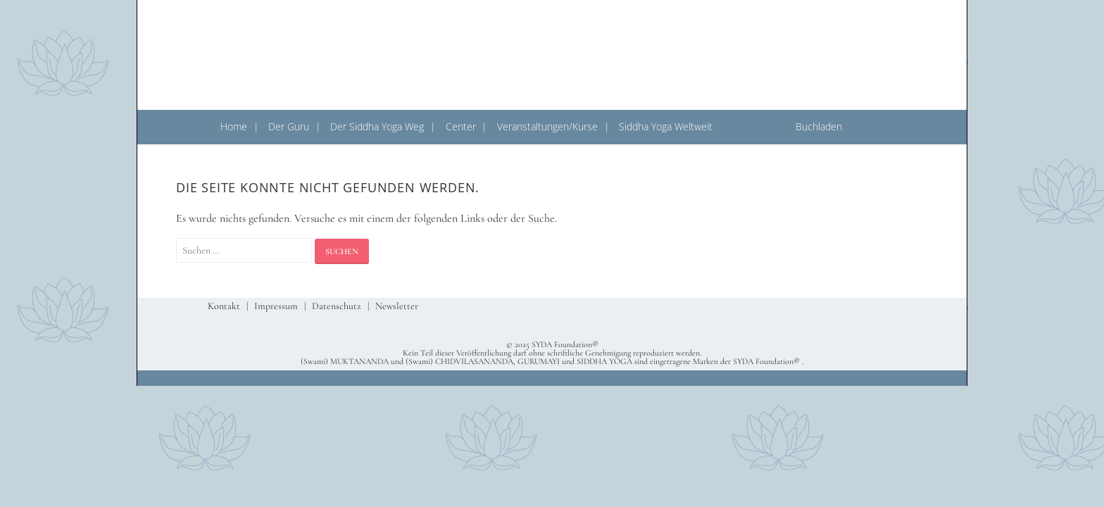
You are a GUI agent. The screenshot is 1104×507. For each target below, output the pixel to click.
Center (461, 126)
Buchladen (819, 126)
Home (233, 126)
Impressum (276, 306)
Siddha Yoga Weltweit (666, 126)
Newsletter (396, 306)
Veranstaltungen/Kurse (547, 126)
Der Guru (288, 126)
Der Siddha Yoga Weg (377, 126)
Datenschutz (336, 306)
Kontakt (224, 306)
